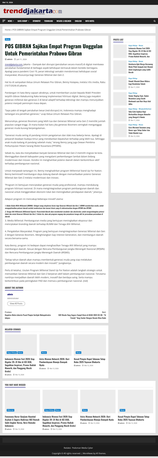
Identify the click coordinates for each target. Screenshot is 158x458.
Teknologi (48, 20)
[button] (3, 21)
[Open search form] (155, 21)
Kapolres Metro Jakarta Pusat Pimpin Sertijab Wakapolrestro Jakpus (30, 316)
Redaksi (67, 449)
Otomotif (37, 20)
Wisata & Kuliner (64, 20)
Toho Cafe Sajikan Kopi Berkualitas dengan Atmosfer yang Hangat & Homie (140, 114)
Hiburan (10, 412)
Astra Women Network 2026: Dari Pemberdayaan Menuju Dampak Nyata (54, 363)
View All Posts (16, 303)
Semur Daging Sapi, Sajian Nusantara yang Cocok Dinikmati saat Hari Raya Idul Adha (140, 99)
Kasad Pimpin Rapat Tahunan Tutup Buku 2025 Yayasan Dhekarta (89, 362)
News (10, 20)
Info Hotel (89, 20)
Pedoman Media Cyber (82, 449)
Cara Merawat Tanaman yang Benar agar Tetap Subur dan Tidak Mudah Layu (140, 130)
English (78, 20)
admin (9, 59)
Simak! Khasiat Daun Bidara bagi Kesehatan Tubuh (139, 82)
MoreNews (88, 455)
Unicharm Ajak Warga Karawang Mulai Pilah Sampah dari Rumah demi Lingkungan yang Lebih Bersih (140, 68)
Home (8, 29)
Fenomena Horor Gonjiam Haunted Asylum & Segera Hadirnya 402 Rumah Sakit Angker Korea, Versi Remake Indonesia (22, 423)
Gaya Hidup (22, 20)
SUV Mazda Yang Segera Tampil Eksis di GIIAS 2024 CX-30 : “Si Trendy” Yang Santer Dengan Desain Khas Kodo (80, 316)
